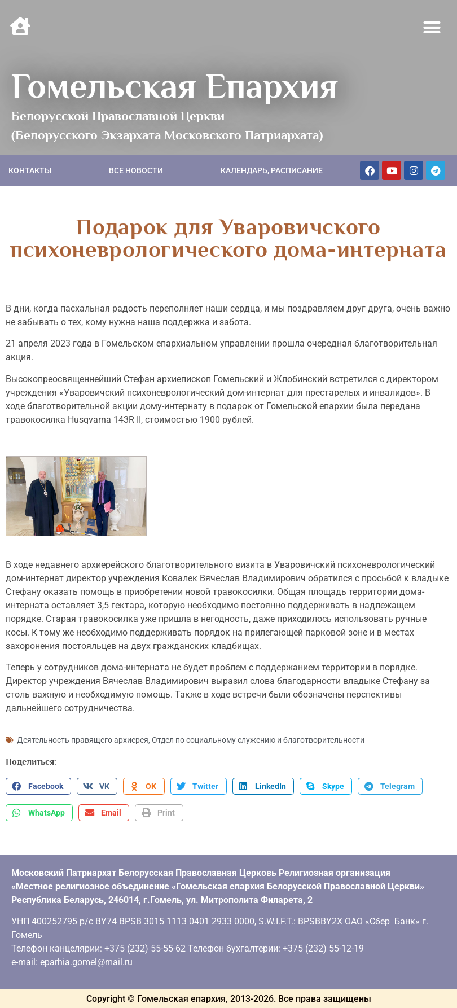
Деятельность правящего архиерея (82, 739)
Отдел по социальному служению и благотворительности (258, 739)
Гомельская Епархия (174, 86)
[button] (432, 28)
